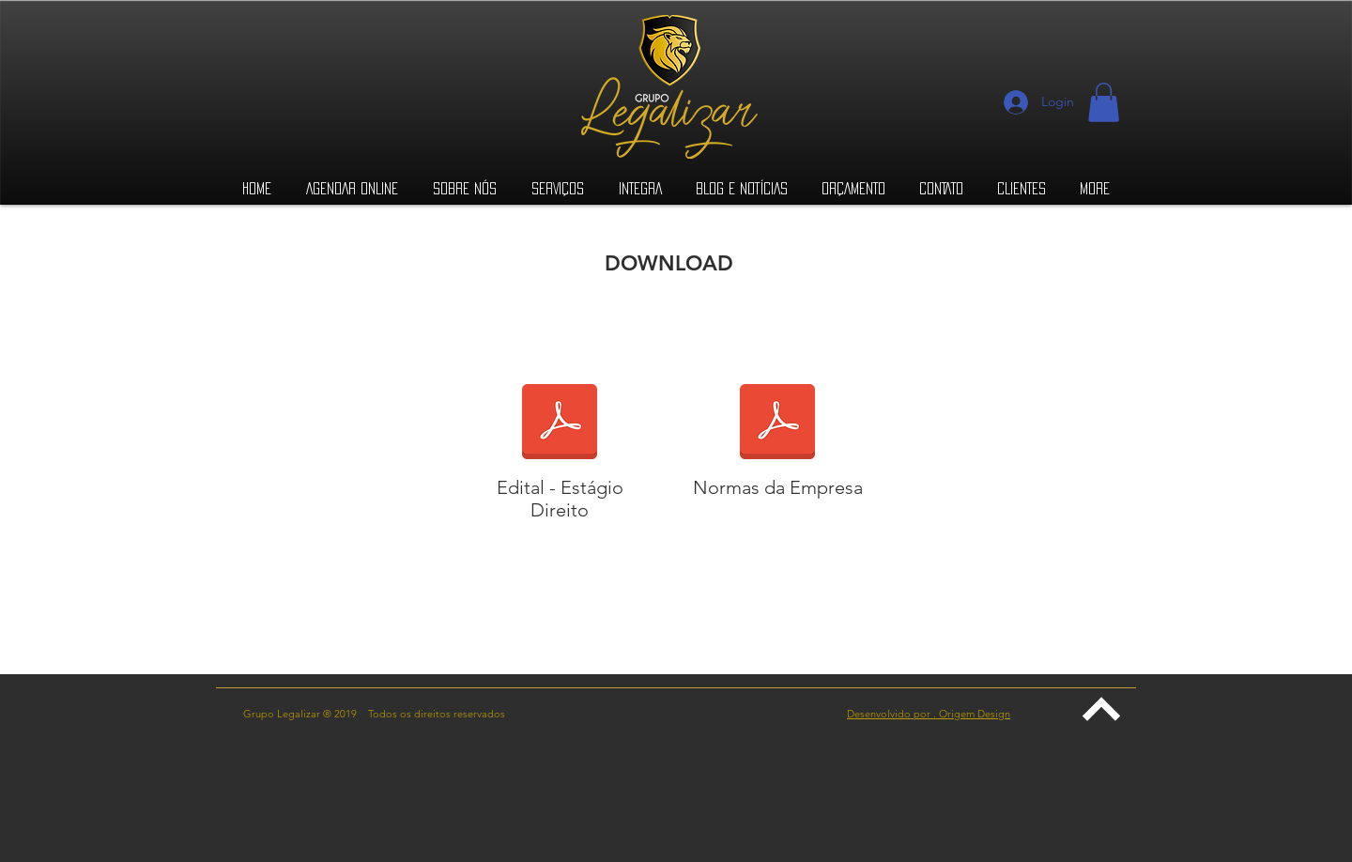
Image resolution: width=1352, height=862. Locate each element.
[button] (1103, 102)
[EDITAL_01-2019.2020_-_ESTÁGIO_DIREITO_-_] (559, 424)
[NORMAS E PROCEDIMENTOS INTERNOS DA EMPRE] (777, 424)
